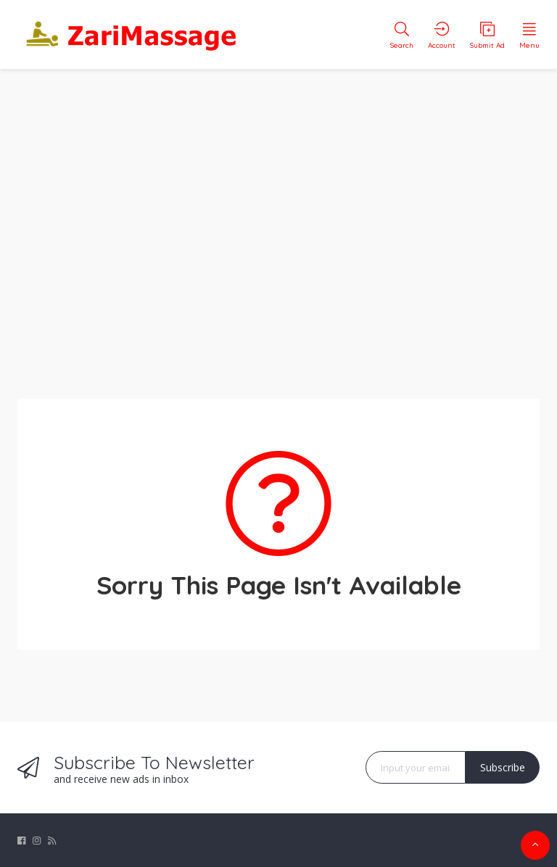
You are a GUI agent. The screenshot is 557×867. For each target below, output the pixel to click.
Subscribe (502, 767)
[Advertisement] (278, 224)
